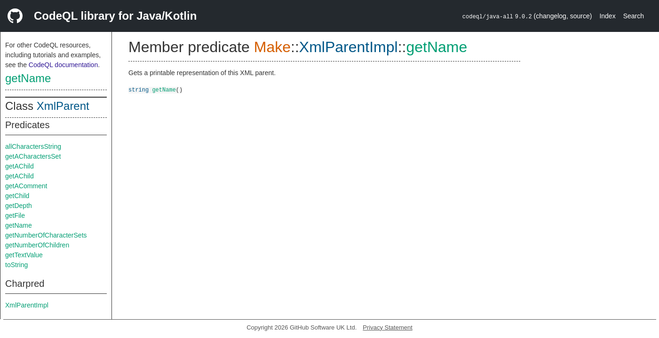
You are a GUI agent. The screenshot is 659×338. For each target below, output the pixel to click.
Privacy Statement (388, 327)
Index (607, 16)
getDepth (18, 205)
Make (272, 46)
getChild (17, 196)
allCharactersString (33, 146)
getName (28, 78)
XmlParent (63, 106)
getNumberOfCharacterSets (46, 235)
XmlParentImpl (26, 305)
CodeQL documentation (63, 65)
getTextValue (24, 255)
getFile (15, 215)
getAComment (26, 186)
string (138, 89)
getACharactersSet (33, 156)
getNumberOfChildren (37, 245)
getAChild (19, 166)
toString (16, 265)
